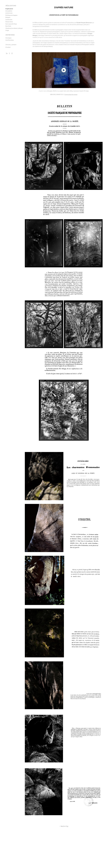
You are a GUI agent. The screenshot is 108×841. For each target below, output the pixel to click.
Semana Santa (9, 21)
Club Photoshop (9, 40)
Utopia (7, 30)
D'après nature (9, 8)
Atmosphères (8, 11)
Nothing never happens (11, 15)
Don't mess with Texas (11, 24)
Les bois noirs (8, 19)
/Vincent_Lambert (10, 45)
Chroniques (8, 38)
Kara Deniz (8, 26)
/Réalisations (10, 5)
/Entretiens (10, 35)
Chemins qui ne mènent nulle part (14, 28)
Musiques (7, 17)
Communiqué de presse (70, 94)
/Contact (7, 47)
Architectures (8, 13)
